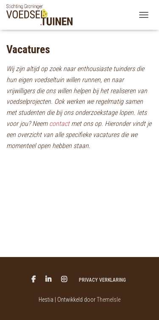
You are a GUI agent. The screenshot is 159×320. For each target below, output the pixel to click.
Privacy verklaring (102, 280)
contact (59, 124)
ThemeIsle (108, 299)
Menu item (33, 279)
